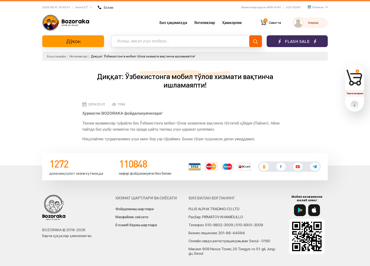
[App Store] (314, 210)
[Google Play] (300, 210)
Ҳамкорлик (232, 22)
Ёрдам (106, 7)
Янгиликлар (204, 22)
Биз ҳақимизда (173, 22)
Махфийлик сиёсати (131, 217)
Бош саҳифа (56, 56)
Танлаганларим (354, 93)
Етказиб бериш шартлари (136, 225)
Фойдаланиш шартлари (134, 209)
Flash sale (297, 41)
